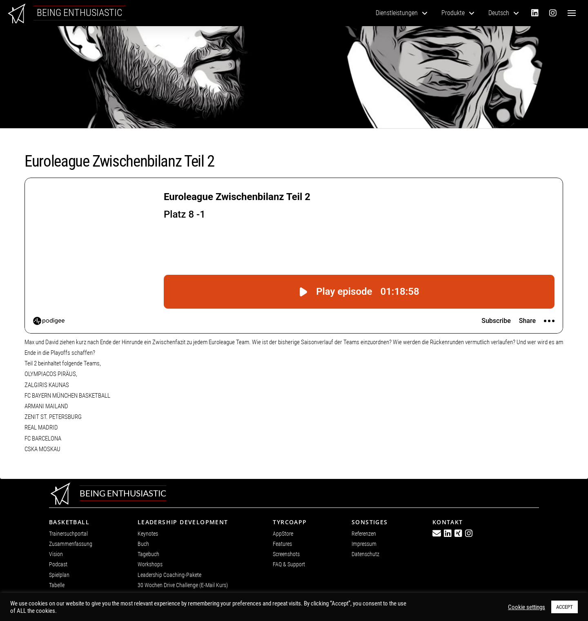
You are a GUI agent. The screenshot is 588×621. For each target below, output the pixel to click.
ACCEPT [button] (564, 607)
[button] (571, 13)
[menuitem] (503, 13)
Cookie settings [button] (526, 607)
